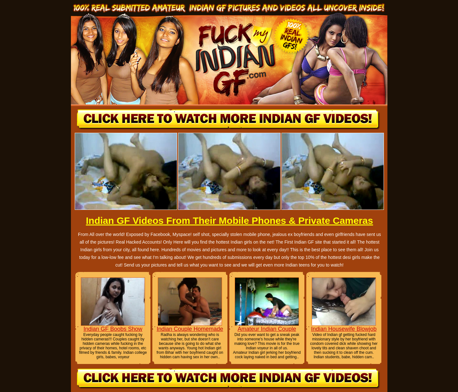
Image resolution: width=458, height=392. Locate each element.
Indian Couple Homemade (189, 329)
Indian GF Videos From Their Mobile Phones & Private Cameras (229, 220)
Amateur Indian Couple (267, 329)
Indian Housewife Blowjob (344, 329)
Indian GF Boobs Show (112, 329)
